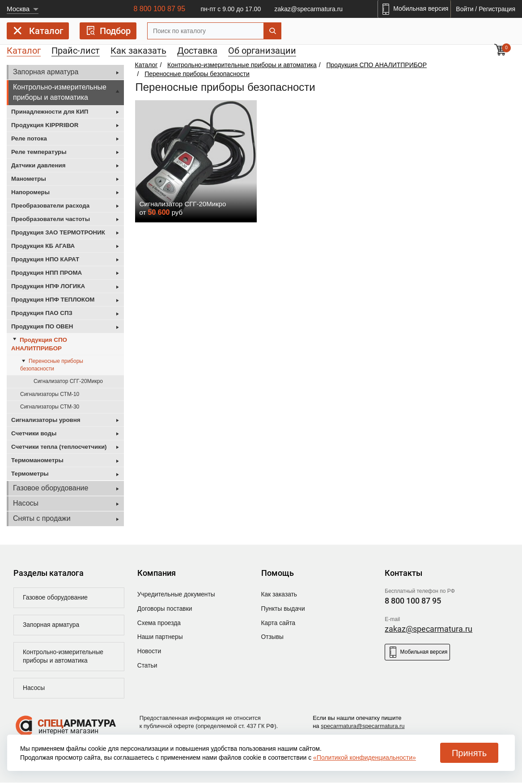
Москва (18, 9)
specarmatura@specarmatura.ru (362, 726)
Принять (469, 753)
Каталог (38, 32)
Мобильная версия (417, 652)
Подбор (108, 30)
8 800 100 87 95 (159, 9)
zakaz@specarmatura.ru (308, 9)
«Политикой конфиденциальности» (364, 757)
